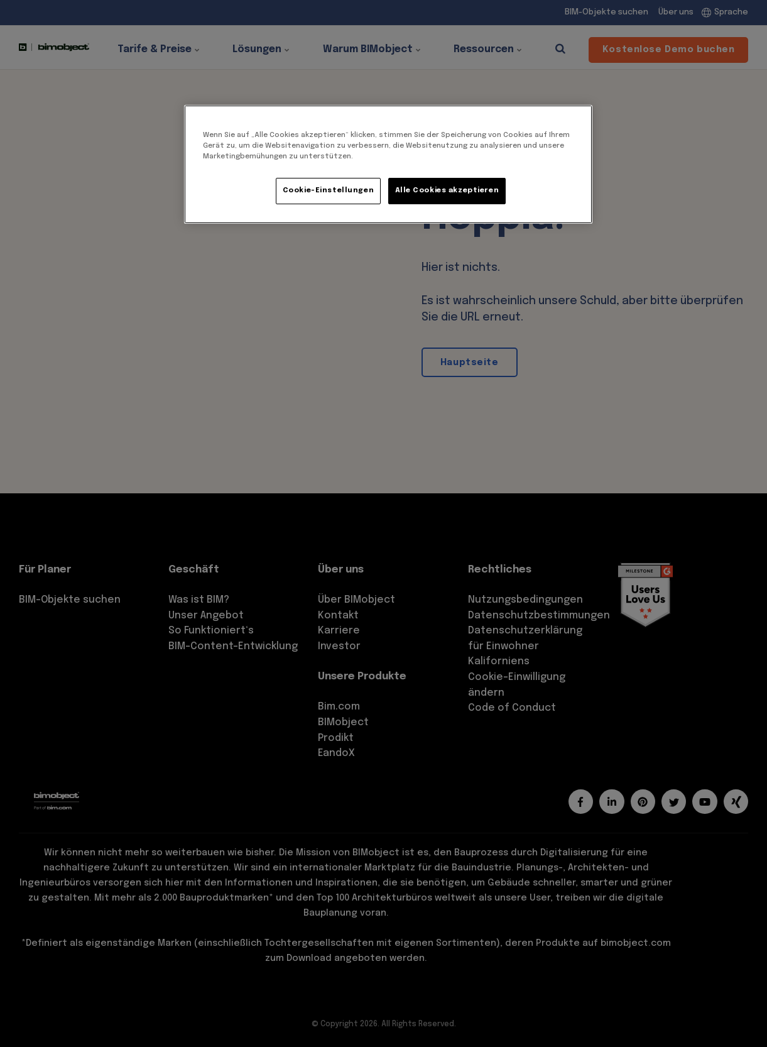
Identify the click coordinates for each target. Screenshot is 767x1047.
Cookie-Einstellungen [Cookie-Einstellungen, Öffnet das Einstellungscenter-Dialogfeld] (328, 190)
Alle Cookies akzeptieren (447, 190)
